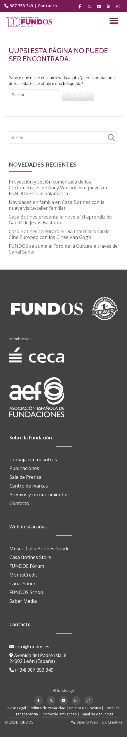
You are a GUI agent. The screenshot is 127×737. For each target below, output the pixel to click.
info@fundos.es (29, 646)
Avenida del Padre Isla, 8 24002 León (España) (38, 658)
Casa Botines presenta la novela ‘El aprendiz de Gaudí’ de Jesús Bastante (60, 220)
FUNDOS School (26, 592)
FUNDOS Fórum (26, 566)
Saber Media (23, 601)
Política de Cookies (85, 707)
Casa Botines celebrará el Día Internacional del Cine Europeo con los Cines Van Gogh (60, 234)
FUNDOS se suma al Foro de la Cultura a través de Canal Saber (63, 249)
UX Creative (112, 722)
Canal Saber (22, 583)
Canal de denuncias (97, 714)
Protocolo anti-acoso (59, 714)
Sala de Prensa (25, 477)
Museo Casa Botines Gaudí (38, 548)
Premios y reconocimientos (39, 494)
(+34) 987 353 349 (31, 670)
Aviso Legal (16, 707)
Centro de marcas (28, 486)
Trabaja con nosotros (33, 459)
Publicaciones (24, 468)
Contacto (47, 5)
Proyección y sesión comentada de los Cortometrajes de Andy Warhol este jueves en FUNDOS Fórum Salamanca (59, 188)
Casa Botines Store (30, 557)
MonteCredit (23, 575)
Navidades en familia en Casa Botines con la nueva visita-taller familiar (57, 205)
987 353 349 (21, 5)
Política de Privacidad (47, 707)
